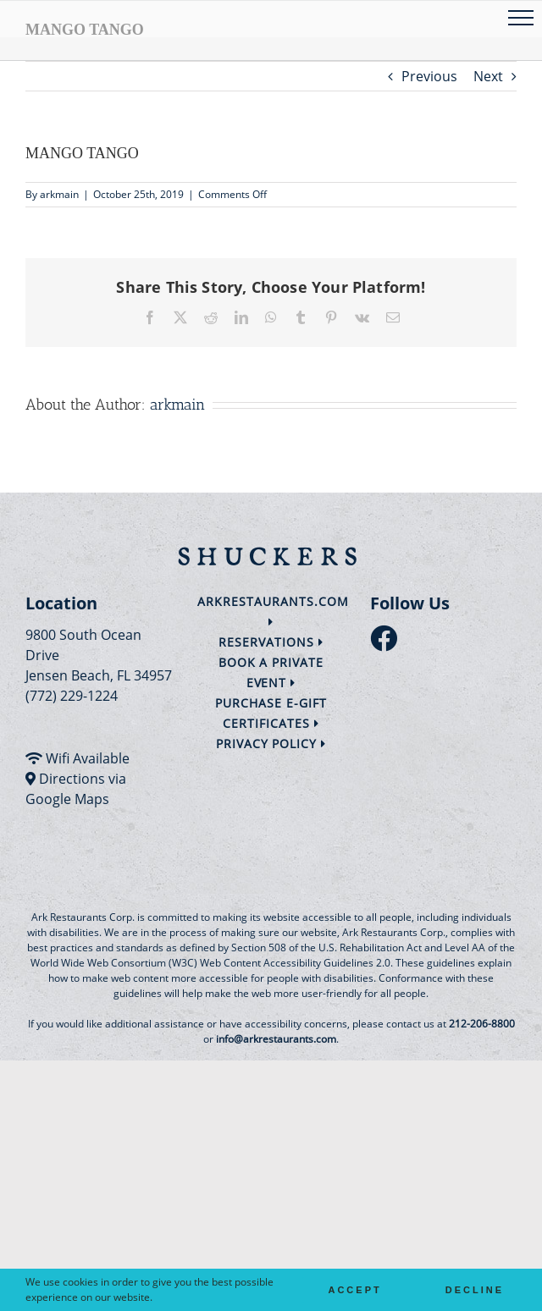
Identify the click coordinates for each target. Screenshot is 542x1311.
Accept (354, 1290)
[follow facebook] (388, 643)
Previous (429, 76)
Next (488, 76)
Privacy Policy (271, 743)
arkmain (59, 194)
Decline (474, 1290)
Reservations (271, 642)
